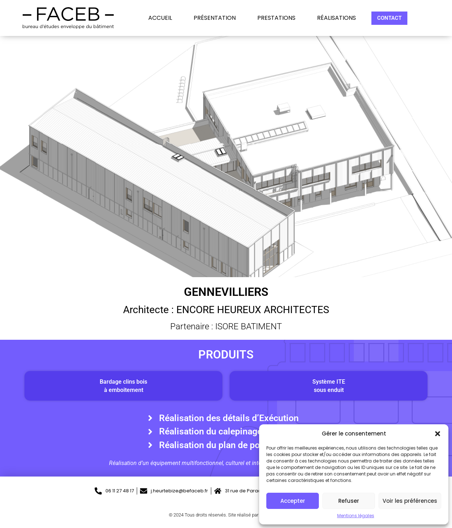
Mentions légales (355, 516)
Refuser (348, 501)
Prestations (276, 18)
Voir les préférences (410, 501)
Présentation (215, 18)
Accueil (160, 18)
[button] (437, 433)
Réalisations (336, 18)
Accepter (292, 501)
